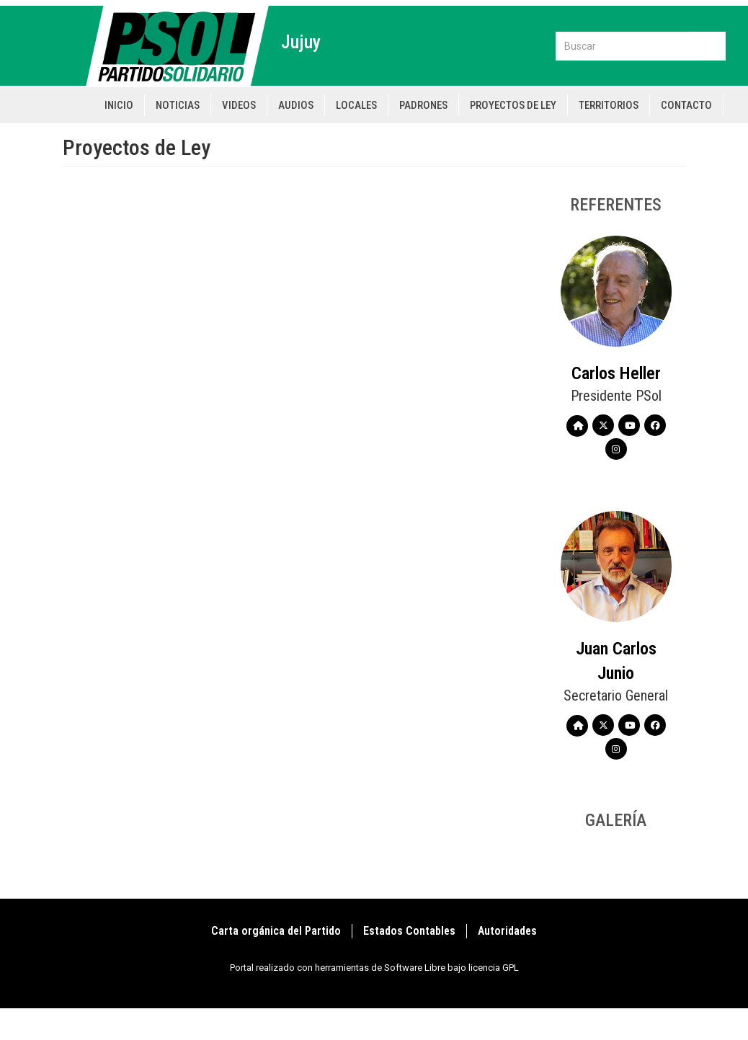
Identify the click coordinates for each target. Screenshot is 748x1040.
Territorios (608, 105)
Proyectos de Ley (513, 105)
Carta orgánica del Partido (276, 931)
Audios (295, 105)
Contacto (686, 105)
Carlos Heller (616, 373)
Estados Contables (409, 931)
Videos (239, 105)
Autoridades (507, 931)
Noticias (178, 105)
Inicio (118, 105)
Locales (356, 105)
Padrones (423, 105)
